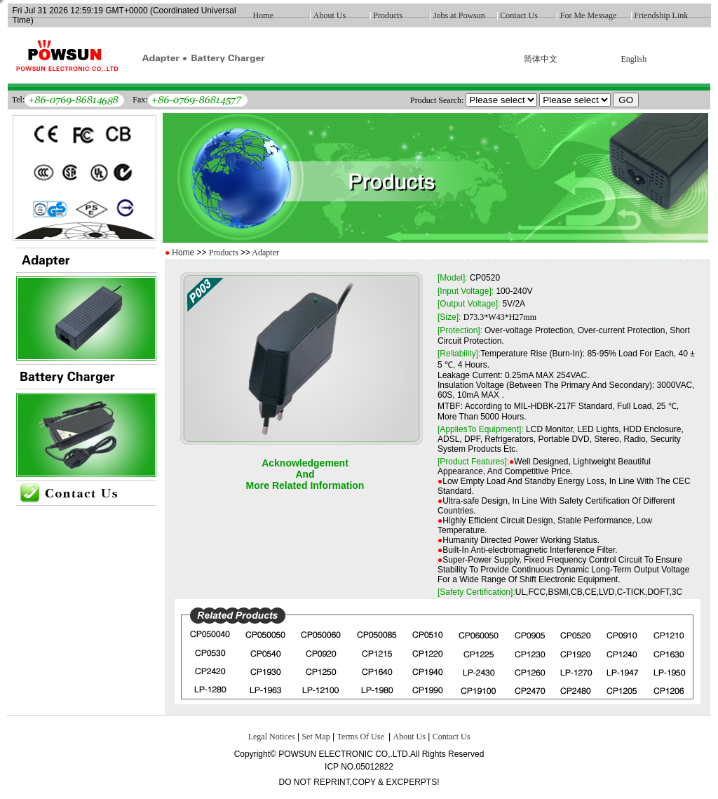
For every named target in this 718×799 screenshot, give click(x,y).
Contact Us (519, 15)
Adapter (264, 252)
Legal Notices (271, 736)
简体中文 (540, 59)
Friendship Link (661, 15)
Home (263, 15)
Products (387, 15)
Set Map (316, 736)
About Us (329, 15)
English (633, 59)
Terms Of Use (361, 736)
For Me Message (588, 15)
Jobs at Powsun (459, 15)
